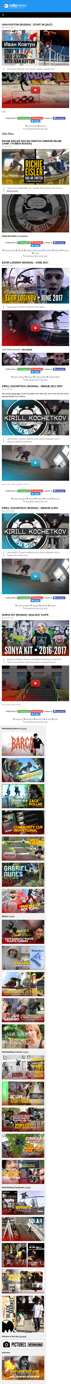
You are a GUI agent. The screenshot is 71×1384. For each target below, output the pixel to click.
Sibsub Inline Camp (34, 250)
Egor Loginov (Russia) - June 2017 (25, 262)
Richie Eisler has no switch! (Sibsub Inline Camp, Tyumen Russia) (32, 142)
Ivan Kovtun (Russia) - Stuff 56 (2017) (27, 24)
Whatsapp (24, 118)
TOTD (36, 253)
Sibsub (20, 250)
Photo (4, 111)
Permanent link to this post (36, 129)
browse (23, 1336)
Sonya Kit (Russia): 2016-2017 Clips (25, 614)
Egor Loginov (18, 377)
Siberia (57, 250)
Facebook (60, 118)
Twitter (36, 121)
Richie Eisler (12, 191)
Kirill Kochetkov (19, 499)
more (24, 728)
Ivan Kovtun (32, 126)
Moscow (39, 719)
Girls (56, 719)
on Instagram (15, 236)
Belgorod (29, 719)
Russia (43, 126)
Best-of (57, 499)
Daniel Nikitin (54, 377)
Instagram (38, 118)
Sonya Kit (19, 719)
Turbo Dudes (40, 377)
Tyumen (48, 250)
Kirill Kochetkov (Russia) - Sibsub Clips (30, 508)
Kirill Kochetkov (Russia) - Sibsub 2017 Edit (32, 386)
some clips (15, 394)
